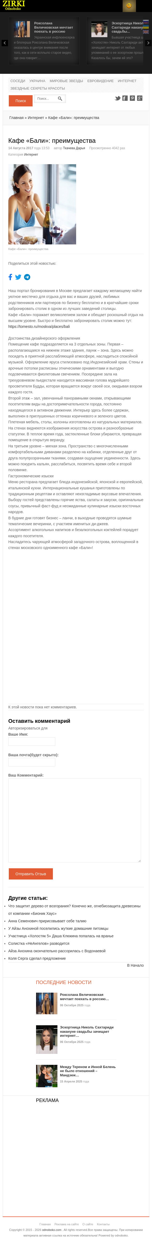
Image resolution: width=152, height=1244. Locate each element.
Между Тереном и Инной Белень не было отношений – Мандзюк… (88, 1071)
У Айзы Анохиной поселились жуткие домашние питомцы (58, 928)
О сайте (88, 1224)
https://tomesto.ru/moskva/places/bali (39, 326)
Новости (14, 6)
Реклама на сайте (66, 1224)
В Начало (135, 965)
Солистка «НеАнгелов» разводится (38, 943)
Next (148, 43)
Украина (37, 81)
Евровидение (100, 81)
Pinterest (132, 98)
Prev (4, 43)
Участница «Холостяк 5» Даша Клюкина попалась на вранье (61, 936)
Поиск (20, 101)
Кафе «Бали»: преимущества (73, 118)
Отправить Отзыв (30, 874)
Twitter (117, 98)
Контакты (103, 1224)
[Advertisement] (114, 197)
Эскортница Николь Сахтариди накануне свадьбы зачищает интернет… (87, 1031)
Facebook (125, 98)
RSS (129, 6)
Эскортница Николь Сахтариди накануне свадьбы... (129, 27)
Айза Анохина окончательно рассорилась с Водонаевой (57, 951)
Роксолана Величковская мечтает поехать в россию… (84, 997)
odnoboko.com (51, 1229)
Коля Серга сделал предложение (37, 958)
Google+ (140, 98)
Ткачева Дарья (74, 148)
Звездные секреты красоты (37, 88)
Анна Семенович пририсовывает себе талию (47, 921)
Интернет (127, 81)
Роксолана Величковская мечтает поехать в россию (53, 27)
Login (116, 6)
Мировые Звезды (66, 81)
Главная (16, 118)
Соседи (17, 81)
